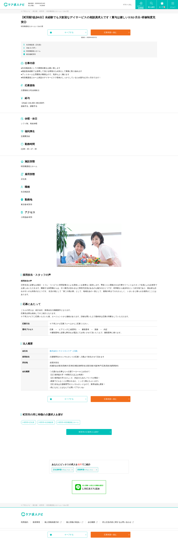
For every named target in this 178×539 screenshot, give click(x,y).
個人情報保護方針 (51, 522)
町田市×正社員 (29, 422)
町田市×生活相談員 (46, 422)
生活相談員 (25, 192)
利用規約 (24, 522)
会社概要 (91, 522)
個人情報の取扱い (73, 522)
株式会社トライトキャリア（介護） (64, 351)
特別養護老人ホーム (29, 166)
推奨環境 (36, 522)
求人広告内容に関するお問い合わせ (116, 522)
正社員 (23, 179)
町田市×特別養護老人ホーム (69, 422)
